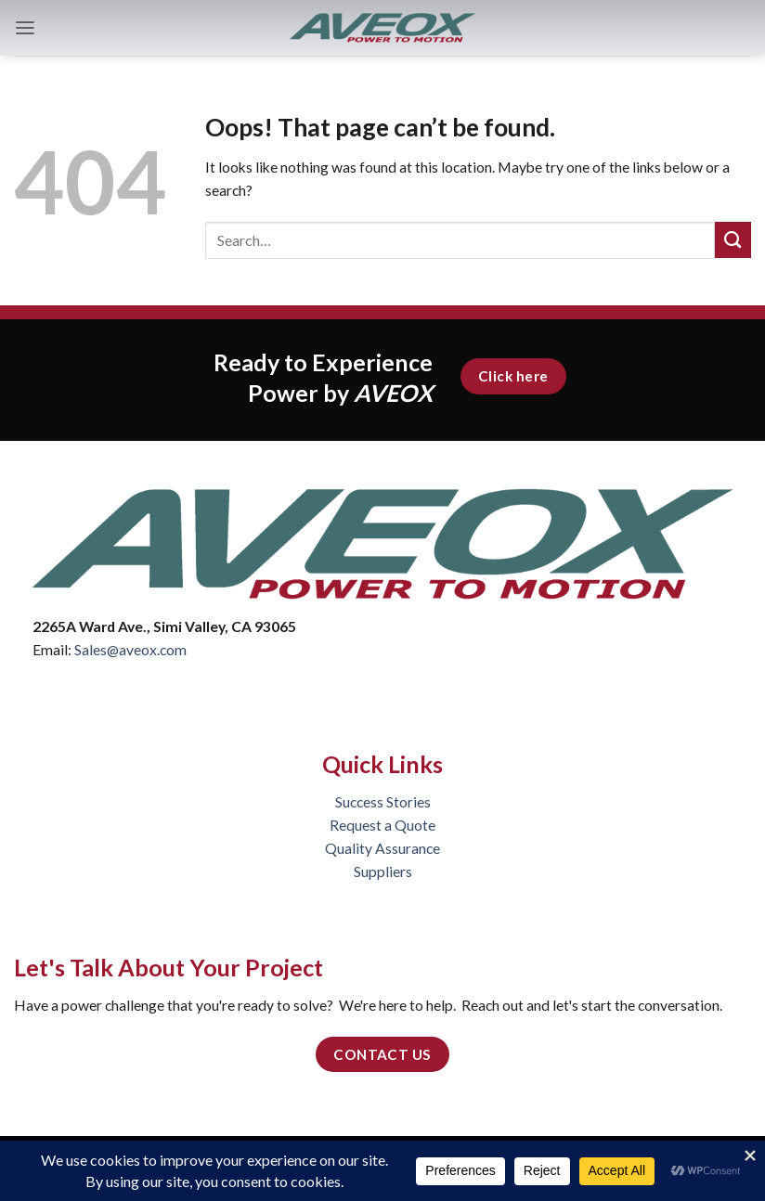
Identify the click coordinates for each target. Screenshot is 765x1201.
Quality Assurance (382, 848)
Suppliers (383, 871)
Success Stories (383, 802)
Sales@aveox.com (130, 649)
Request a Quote (382, 825)
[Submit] (733, 240)
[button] (25, 28)
